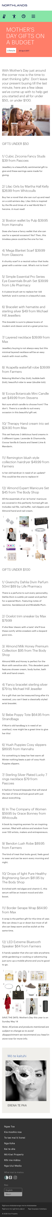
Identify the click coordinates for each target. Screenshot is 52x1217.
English (9, 1190)
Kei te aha (9, 1148)
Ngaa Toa (9, 1126)
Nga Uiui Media (12, 1165)
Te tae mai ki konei (14, 1137)
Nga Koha (9, 1143)
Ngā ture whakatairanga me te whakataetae (19, 1205)
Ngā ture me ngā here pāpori (13, 1208)
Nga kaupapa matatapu (37, 1208)
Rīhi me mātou (12, 1160)
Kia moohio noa (12, 1131)
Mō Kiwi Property (14, 1154)
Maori (8, 1194)
